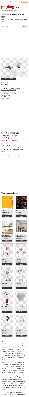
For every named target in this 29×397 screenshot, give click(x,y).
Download (7, 216)
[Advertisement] (14, 43)
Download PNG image (8, 78)
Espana (11, 1)
